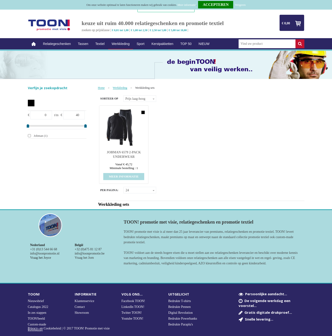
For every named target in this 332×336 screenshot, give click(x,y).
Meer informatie (186, 5)
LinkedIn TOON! (133, 307)
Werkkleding (121, 44)
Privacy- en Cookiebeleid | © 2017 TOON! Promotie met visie (69, 328)
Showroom (82, 312)
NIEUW (204, 44)
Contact (80, 307)
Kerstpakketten (162, 44)
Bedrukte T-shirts (179, 301)
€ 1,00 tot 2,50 (139, 30)
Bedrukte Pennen (179, 307)
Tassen (83, 44)
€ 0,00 (286, 23)
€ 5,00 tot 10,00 (178, 30)
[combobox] (267, 43)
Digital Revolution (180, 312)
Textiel (100, 44)
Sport (140, 44)
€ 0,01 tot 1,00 (120, 30)
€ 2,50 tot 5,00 (158, 30)
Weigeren (240, 5)
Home (34, 43)
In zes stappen (37, 312)
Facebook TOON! (133, 301)
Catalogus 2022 (38, 307)
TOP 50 (186, 44)
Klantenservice (84, 301)
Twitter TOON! (132, 312)
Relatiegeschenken (57, 44)
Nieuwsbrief (36, 301)
